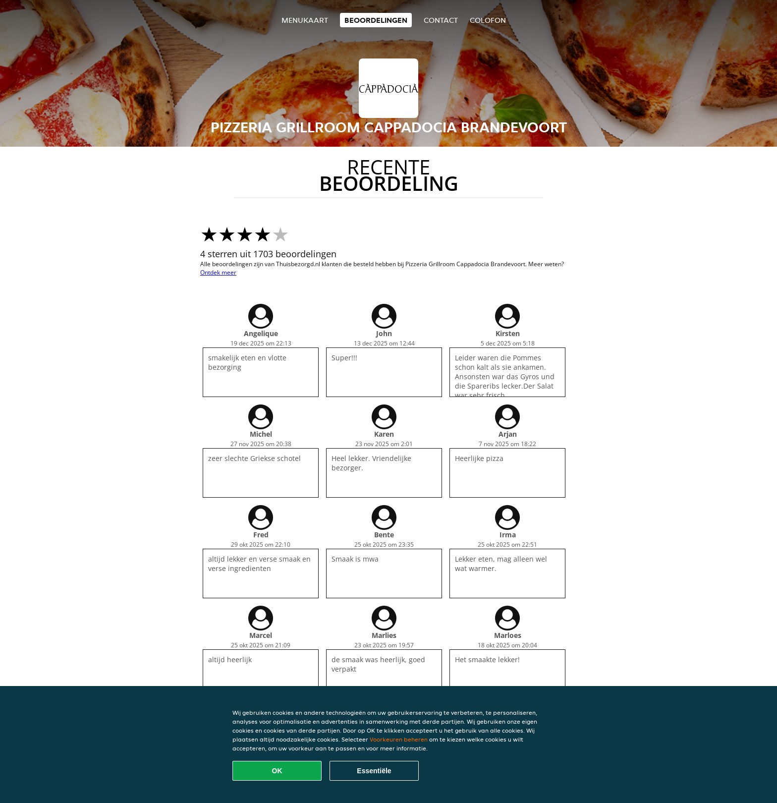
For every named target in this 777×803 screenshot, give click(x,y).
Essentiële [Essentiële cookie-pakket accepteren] (374, 771)
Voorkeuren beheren (399, 739)
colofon (488, 20)
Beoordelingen (375, 20)
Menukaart (304, 20)
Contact (441, 20)
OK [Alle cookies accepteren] (277, 771)
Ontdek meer (218, 272)
